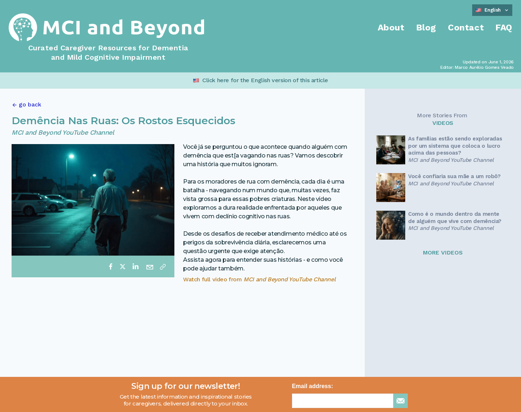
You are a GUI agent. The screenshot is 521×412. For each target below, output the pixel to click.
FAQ (503, 27)
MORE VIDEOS (443, 252)
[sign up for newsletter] (400, 401)
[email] (150, 266)
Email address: (312, 386)
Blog (426, 27)
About (391, 27)
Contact (466, 27)
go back (30, 104)
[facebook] (110, 266)
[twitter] (122, 266)
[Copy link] (163, 266)
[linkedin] (135, 266)
